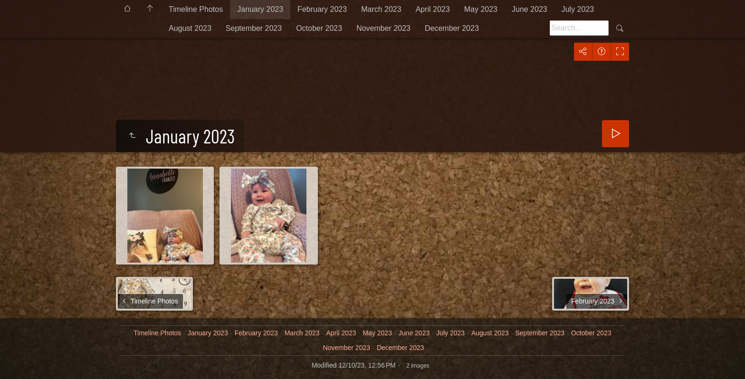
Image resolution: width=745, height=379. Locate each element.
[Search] (579, 28)
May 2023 (480, 9)
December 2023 (452, 28)
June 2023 (529, 9)
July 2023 (578, 9)
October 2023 (319, 28)
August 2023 (190, 28)
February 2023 (322, 9)
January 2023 (260, 9)
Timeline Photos (196, 9)
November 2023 (383, 28)
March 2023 (381, 9)
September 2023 (254, 28)
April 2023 (433, 9)
